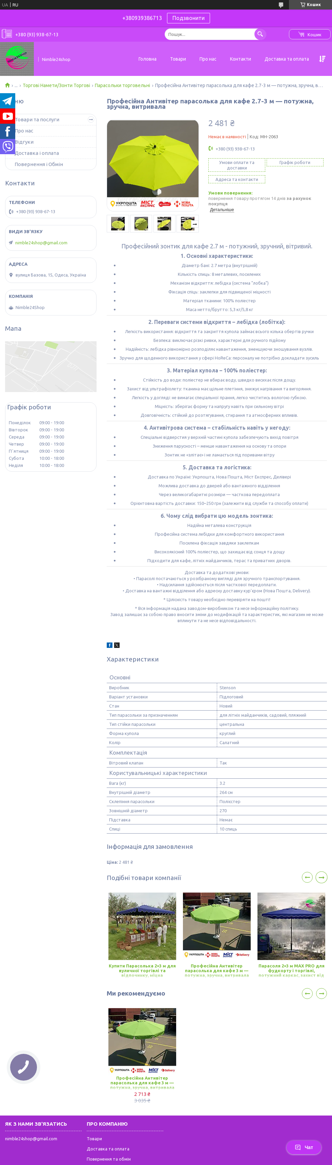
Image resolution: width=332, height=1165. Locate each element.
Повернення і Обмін (39, 164)
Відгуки (24, 142)
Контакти (240, 59)
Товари (178, 59)
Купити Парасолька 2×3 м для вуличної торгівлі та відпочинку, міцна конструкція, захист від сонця (142, 971)
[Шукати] (260, 34)
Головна (148, 59)
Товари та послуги (37, 119)
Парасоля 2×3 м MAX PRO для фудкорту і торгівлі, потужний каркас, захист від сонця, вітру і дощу (291, 971)
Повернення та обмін (109, 1159)
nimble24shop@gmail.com (41, 242)
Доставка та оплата (287, 59)
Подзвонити (188, 18)
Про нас (208, 59)
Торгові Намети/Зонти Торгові (56, 85)
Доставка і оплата (37, 153)
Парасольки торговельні (122, 85)
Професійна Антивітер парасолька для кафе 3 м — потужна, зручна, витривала (217, 970)
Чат (304, 1147)
